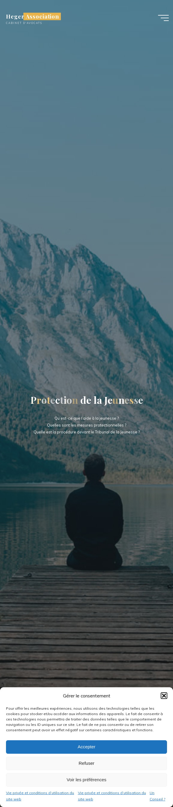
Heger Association (32, 16)
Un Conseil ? (157, 796)
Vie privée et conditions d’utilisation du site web (40, 796)
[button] (164, 696)
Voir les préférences (86, 779)
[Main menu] (163, 18)
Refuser (86, 763)
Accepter (86, 746)
